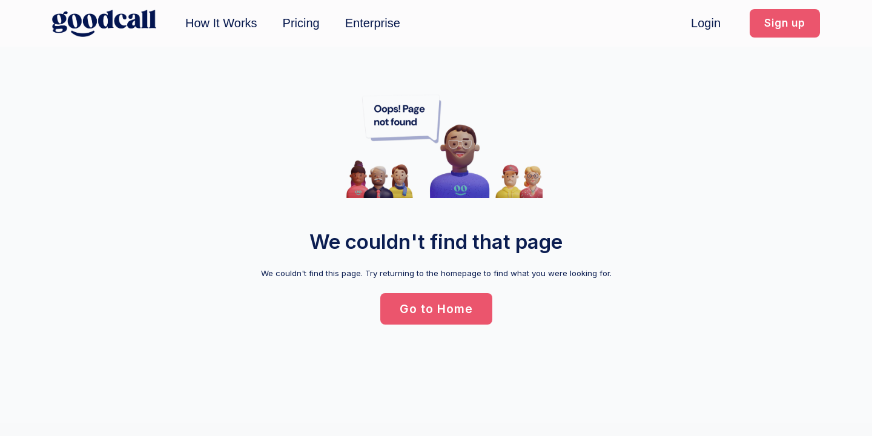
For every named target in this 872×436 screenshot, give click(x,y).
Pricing (301, 23)
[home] (104, 23)
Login (706, 23)
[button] (785, 23)
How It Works (221, 23)
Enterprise (372, 23)
